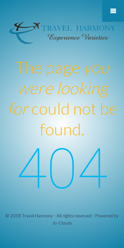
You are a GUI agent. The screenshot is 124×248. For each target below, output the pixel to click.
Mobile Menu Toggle (113, 11)
